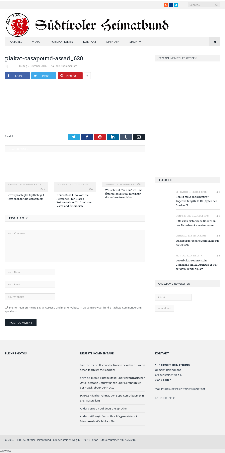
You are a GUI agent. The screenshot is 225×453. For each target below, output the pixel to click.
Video (36, 42)
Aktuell (16, 42)
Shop (133, 42)
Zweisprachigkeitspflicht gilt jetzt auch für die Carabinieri (26, 196)
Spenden (112, 42)
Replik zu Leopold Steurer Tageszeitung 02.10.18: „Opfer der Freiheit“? (196, 201)
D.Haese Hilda (88, 395)
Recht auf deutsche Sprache (109, 408)
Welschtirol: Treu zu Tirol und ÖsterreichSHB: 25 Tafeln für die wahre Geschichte (123, 193)
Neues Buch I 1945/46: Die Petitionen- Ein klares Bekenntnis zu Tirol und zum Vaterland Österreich (74, 200)
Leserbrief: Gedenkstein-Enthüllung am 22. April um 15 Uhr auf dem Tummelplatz (197, 265)
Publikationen (61, 42)
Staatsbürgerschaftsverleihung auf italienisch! (197, 243)
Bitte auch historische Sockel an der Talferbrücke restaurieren (196, 223)
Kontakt (89, 42)
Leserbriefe (165, 180)
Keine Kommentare (64, 66)
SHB (12, 66)
